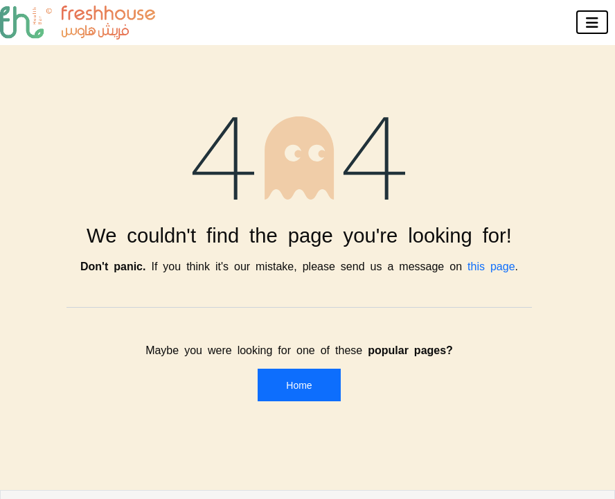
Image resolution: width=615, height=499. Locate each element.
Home (299, 384)
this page (491, 265)
